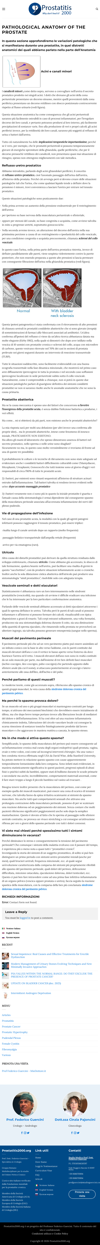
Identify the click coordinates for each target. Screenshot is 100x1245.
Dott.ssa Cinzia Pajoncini (75, 1120)
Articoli (38, 1179)
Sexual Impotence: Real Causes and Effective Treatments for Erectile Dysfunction (50, 956)
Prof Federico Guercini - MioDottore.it (24, 1071)
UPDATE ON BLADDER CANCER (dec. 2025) (36, 983)
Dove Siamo (41, 1162)
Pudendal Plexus (11, 1037)
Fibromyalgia (9, 1049)
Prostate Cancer (11, 1026)
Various (6, 1055)
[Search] (97, 9)
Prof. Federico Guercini (25, 1120)
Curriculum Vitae (43, 1170)
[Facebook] (22, 1133)
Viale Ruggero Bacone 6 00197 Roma (82, 1169)
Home (38, 1157)
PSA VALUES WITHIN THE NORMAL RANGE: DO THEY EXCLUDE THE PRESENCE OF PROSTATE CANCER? (51, 975)
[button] (4, 9)
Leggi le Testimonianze (46, 1166)
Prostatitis (8, 1020)
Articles (6, 1015)
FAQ (37, 1175)
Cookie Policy (61, 1233)
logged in (25, 917)
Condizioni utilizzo (42, 1233)
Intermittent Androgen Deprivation (31, 993)
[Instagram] (25, 1133)
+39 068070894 (76, 1173)
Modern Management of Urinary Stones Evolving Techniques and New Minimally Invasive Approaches (51, 965)
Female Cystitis (10, 1043)
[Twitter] (28, 1133)
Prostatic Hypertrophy (15, 1032)
